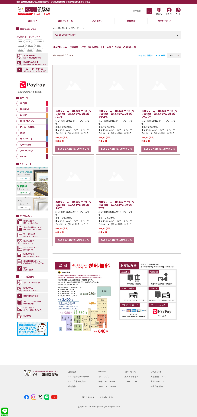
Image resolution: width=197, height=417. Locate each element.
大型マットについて (158, 381)
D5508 (20, 49)
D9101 (30, 45)
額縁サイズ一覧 (65, 21)
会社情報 (131, 21)
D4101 (39, 49)
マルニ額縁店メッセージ (78, 376)
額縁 (20, 41)
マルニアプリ (103, 376)
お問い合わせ (164, 21)
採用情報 (72, 386)
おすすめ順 (160, 55)
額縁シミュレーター (106, 381)
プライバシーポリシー (107, 397)
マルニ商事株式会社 (77, 381)
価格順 (141, 55)
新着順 (150, 55)
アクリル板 (38, 41)
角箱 (38, 45)
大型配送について (158, 376)
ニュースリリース (131, 381)
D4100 (29, 49)
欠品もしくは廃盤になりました (73, 148)
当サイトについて (88, 397)
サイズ (28, 41)
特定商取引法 (156, 386)
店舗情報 (72, 371)
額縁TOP (32, 21)
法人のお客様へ (131, 376)
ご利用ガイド (98, 21)
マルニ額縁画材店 (60, 28)
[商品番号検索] (149, 11)
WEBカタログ (104, 371)
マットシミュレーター (107, 386)
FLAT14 (21, 45)
